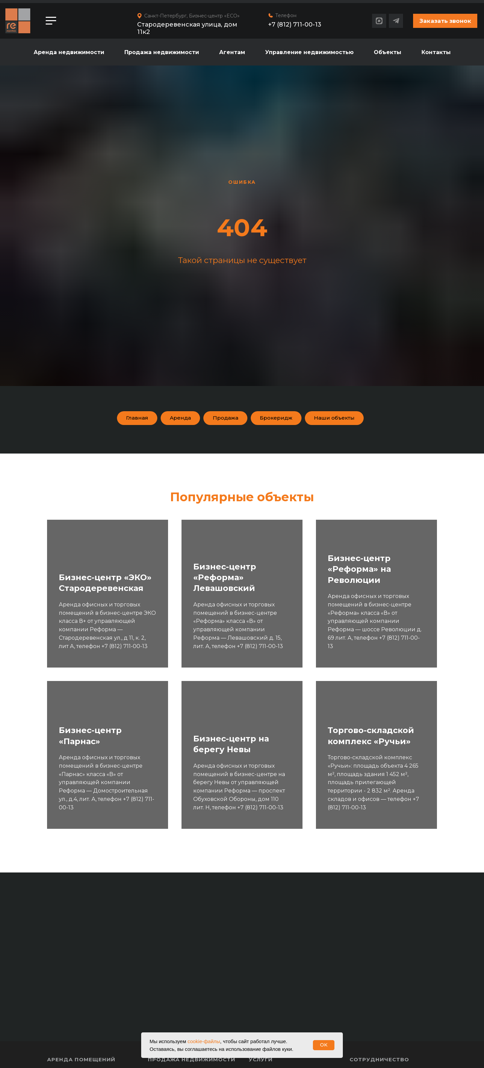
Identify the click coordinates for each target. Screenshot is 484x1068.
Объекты (387, 52)
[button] (445, 21)
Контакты (436, 52)
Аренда (170, 419)
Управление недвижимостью (309, 52)
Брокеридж (279, 419)
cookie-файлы (204, 1041)
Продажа (222, 419)
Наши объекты (347, 419)
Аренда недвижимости (69, 52)
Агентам (232, 52)
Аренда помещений (81, 1062)
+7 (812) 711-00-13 (294, 24)
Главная (122, 419)
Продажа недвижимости (161, 52)
